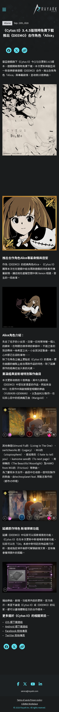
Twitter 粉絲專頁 (15, 635)
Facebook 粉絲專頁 (16, 631)
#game (7, 23)
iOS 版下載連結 (14, 622)
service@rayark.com (29, 691)
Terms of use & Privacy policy (29, 700)
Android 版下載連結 (16, 626)
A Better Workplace (29, 703)
